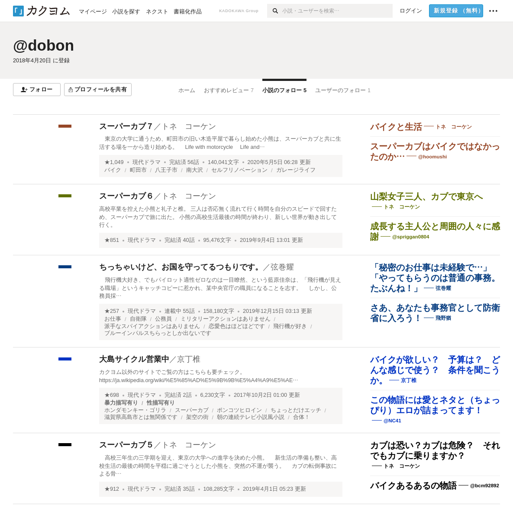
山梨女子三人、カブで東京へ (426, 196)
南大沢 (194, 170)
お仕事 (112, 319)
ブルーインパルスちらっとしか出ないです (157, 333)
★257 (111, 311)
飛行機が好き (290, 326)
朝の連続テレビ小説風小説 (250, 417)
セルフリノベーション (239, 170)
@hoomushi (432, 156)
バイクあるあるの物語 (413, 485)
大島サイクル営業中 (134, 359)
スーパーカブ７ (126, 126)
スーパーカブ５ (126, 445)
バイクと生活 (396, 127)
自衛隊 (138, 319)
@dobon (43, 45)
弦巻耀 (282, 267)
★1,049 (114, 162)
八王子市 (166, 170)
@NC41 (392, 420)
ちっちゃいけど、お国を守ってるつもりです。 (181, 267)
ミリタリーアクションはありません (226, 319)
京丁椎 (188, 359)
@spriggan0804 (410, 236)
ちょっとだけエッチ (296, 410)
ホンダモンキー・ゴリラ (135, 410)
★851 (111, 240)
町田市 (138, 170)
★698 (111, 395)
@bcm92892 (484, 485)
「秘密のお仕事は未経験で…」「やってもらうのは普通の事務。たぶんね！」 (435, 278)
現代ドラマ (146, 162)
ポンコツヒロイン (239, 410)
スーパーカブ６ (126, 196)
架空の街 (197, 417)
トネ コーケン (188, 126)
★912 (111, 489)
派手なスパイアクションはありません (152, 326)
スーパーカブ (192, 410)
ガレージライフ (296, 170)
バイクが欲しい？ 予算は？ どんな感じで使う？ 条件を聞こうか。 (435, 370)
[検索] (274, 11)
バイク (112, 170)
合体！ (301, 417)
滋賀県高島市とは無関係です (140, 417)
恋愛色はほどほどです (237, 326)
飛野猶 (443, 318)
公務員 (163, 319)
